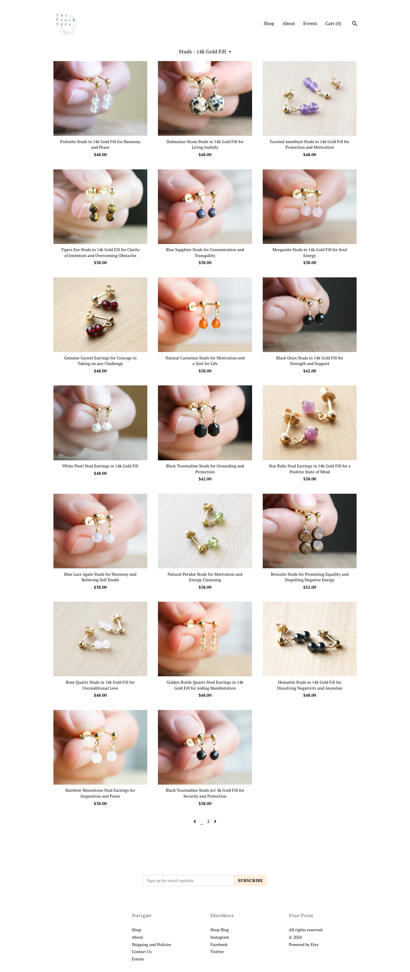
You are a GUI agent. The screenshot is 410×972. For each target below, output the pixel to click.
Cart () (333, 23)
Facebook (219, 944)
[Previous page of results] (195, 821)
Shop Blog (219, 929)
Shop (269, 23)
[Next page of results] (215, 821)
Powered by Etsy (303, 944)
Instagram (219, 937)
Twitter (217, 951)
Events (310, 23)
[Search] (354, 24)
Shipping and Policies (151, 944)
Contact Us (142, 951)
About (288, 23)
